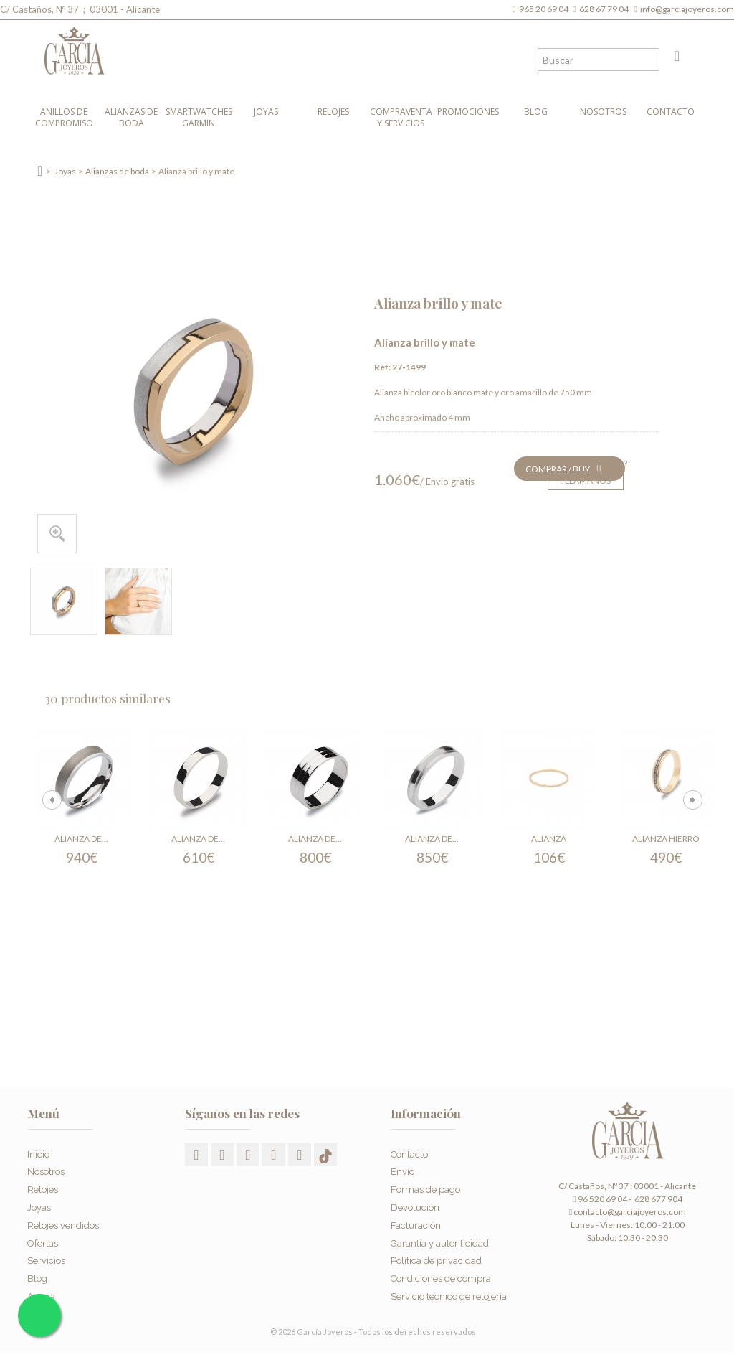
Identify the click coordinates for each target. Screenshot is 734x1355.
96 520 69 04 (599, 1199)
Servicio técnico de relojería (449, 1291)
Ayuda (41, 1291)
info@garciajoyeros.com (687, 9)
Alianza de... (81, 838)
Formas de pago (425, 1184)
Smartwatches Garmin (199, 117)
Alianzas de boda (131, 117)
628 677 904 (657, 1199)
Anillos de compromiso (64, 117)
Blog (536, 112)
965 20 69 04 (545, 9)
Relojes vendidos (63, 1220)
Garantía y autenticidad (440, 1237)
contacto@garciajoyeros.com (629, 1211)
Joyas (266, 112)
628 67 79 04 (605, 9)
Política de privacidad (436, 1255)
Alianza (548, 838)
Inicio (38, 1149)
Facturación (416, 1220)
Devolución (415, 1202)
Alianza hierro (666, 838)
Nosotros (603, 112)
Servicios (46, 1255)
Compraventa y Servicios (401, 117)
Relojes (333, 112)
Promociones (468, 112)
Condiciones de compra (441, 1273)
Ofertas (42, 1237)
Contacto (671, 112)
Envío (402, 1166)
